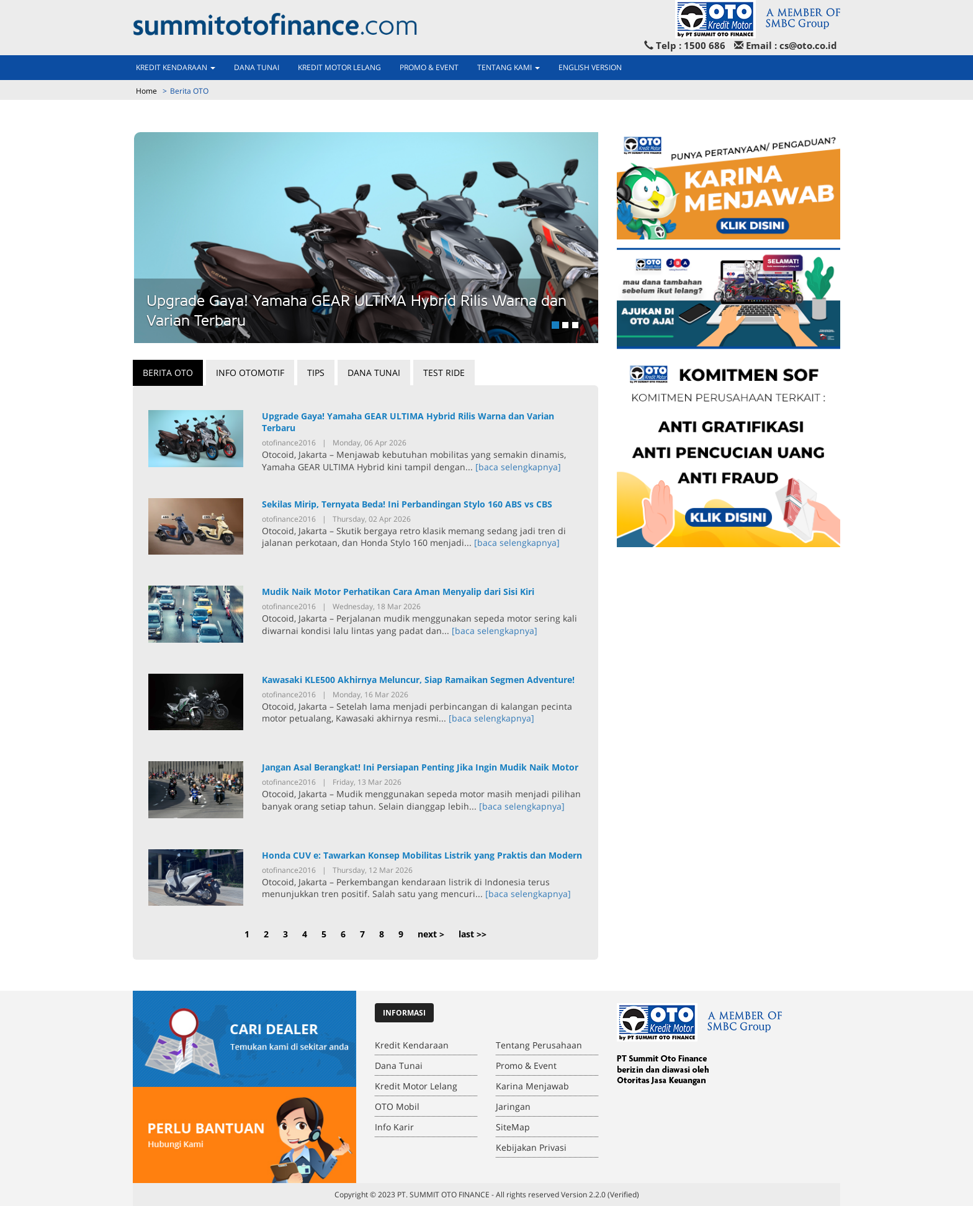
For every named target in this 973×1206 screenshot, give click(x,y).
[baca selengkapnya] (518, 467)
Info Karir (394, 1127)
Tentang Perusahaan (539, 1045)
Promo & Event (429, 67)
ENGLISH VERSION (590, 67)
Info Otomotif (250, 372)
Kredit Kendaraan (175, 67)
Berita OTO (168, 372)
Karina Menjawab (532, 1086)
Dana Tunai (256, 67)
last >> (472, 934)
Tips (316, 372)
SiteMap (513, 1127)
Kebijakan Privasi (531, 1147)
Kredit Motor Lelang (339, 67)
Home (146, 91)
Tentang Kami (508, 67)
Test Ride (444, 372)
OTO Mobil (397, 1106)
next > (431, 934)
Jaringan (513, 1106)
